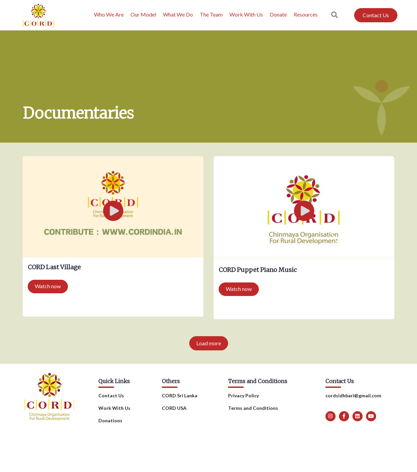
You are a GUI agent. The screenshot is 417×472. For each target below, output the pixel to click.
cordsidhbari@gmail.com (353, 395)
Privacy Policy (243, 395)
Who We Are (109, 14)
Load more (208, 343)
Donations (110, 420)
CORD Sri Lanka (179, 395)
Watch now (48, 286)
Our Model (143, 14)
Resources (306, 14)
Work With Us (246, 14)
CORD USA (174, 408)
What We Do (178, 14)
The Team (211, 14)
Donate (278, 14)
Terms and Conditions (253, 408)
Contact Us (111, 395)
